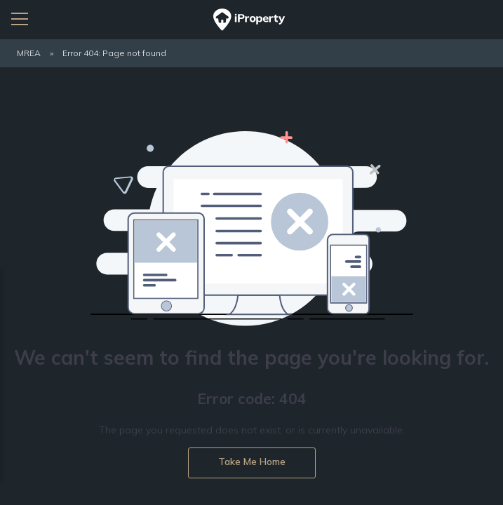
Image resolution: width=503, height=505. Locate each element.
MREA (29, 53)
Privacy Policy (138, 368)
